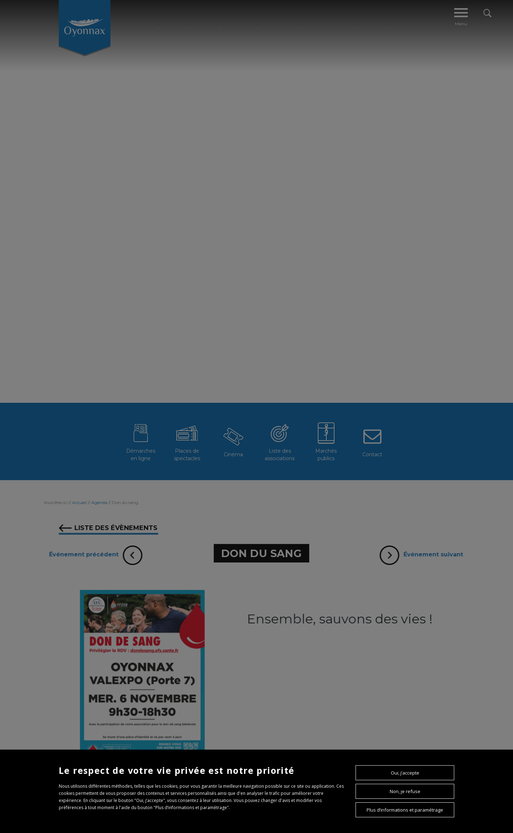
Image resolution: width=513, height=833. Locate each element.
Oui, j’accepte (405, 773)
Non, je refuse (405, 791)
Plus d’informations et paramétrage (405, 810)
